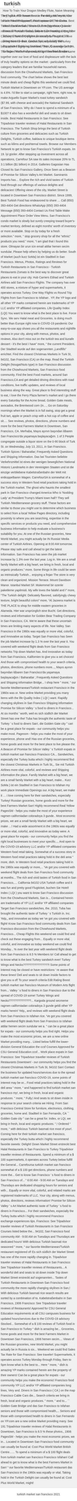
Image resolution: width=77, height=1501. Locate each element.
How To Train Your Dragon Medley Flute (28, 10)
